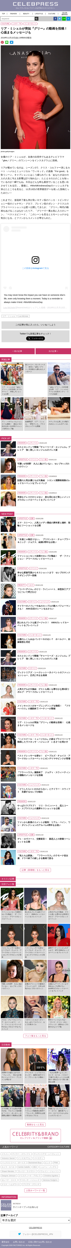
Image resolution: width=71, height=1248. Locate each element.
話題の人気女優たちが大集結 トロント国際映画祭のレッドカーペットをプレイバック (43, 481)
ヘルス (30, 585)
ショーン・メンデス (48, 1167)
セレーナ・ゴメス (9, 1180)
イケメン (5, 1154)
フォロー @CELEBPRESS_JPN (35, 1233)
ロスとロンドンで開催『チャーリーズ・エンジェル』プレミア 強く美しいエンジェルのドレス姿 (43, 448)
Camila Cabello (24, 1167)
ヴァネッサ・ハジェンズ (29, 1180)
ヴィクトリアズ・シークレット (46, 1154)
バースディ (38, 1158)
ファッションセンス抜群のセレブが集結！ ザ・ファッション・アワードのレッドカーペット (43, 557)
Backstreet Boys (35, 1163)
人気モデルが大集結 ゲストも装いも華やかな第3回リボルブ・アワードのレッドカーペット (43, 690)
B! (68, 19)
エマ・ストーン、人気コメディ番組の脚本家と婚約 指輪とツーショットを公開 (43, 524)
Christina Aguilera (51, 1176)
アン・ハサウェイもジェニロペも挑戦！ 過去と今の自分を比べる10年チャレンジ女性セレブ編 (12, 425)
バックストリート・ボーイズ (13, 1163)
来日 (35, 1167)
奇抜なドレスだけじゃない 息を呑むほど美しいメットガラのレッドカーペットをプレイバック (43, 498)
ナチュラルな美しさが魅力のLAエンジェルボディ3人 (59, 423)
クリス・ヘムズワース (11, 1184)
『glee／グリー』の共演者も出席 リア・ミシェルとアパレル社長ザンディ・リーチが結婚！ (59, 390)
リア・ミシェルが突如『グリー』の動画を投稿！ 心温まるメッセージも (43, 723)
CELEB (64, 13)
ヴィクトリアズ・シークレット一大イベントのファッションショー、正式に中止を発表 (43, 673)
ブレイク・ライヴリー (27, 1171)
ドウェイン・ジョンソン (49, 1171)
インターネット (30, 24)
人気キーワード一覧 (35, 1190)
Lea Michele (9, 307)
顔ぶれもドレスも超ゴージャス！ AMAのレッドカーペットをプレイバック (43, 623)
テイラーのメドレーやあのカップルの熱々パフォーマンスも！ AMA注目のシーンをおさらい (43, 607)
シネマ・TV (17, 24)
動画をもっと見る (35, 1124)
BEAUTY (26, 14)
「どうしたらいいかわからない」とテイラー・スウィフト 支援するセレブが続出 (43, 790)
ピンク (47, 1163)
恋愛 (32, 518)
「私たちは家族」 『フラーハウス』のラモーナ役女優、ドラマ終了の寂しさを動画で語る (42, 856)
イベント (33, 459)
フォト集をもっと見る (35, 1036)
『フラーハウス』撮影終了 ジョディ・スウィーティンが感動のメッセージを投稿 (43, 773)
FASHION (13, 14)
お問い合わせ (19, 1242)
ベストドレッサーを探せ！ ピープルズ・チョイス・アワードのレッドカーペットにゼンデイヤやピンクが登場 (43, 757)
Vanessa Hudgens (50, 1180)
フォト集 (43, 459)
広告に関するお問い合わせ (40, 1242)
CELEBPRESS (35, 1228)
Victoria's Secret (8, 1158)
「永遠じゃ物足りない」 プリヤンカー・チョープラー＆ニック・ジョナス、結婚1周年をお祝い (43, 540)
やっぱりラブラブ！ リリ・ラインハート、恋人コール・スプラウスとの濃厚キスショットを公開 (42, 807)
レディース (33, 443)
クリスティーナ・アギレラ (30, 1176)
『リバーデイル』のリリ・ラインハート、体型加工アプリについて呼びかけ (43, 590)
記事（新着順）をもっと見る (35, 870)
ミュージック (44, 602)
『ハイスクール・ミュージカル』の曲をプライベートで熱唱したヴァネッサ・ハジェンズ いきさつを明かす (43, 740)
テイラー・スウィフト (21, 1154)
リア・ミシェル (8, 316)
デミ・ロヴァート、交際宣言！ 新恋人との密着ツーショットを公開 (43, 840)
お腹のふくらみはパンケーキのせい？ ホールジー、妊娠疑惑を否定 (43, 640)
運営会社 (5, 1242)
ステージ (32, 602)
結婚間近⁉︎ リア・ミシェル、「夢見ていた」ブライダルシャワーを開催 (35, 424)
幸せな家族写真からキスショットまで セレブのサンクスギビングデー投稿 (43, 573)
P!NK (56, 1163)
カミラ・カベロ (8, 1167)
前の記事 (17, 351)
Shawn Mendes (8, 1171)
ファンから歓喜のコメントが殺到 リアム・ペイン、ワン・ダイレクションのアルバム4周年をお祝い (43, 823)
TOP (3, 14)
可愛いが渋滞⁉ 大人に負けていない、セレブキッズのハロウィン (43, 465)
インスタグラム (24, 1158)
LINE (64, 18)
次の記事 (53, 351)
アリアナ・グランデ (31, 1184)
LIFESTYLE (39, 14)
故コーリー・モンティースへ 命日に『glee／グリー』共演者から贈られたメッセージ (35, 368)
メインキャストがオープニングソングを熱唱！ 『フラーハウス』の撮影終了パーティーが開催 (43, 707)
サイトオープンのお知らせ (25, 1207)
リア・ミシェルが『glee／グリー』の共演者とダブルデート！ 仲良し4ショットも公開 (12, 390)
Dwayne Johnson (9, 1176)
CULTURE (51, 14)
